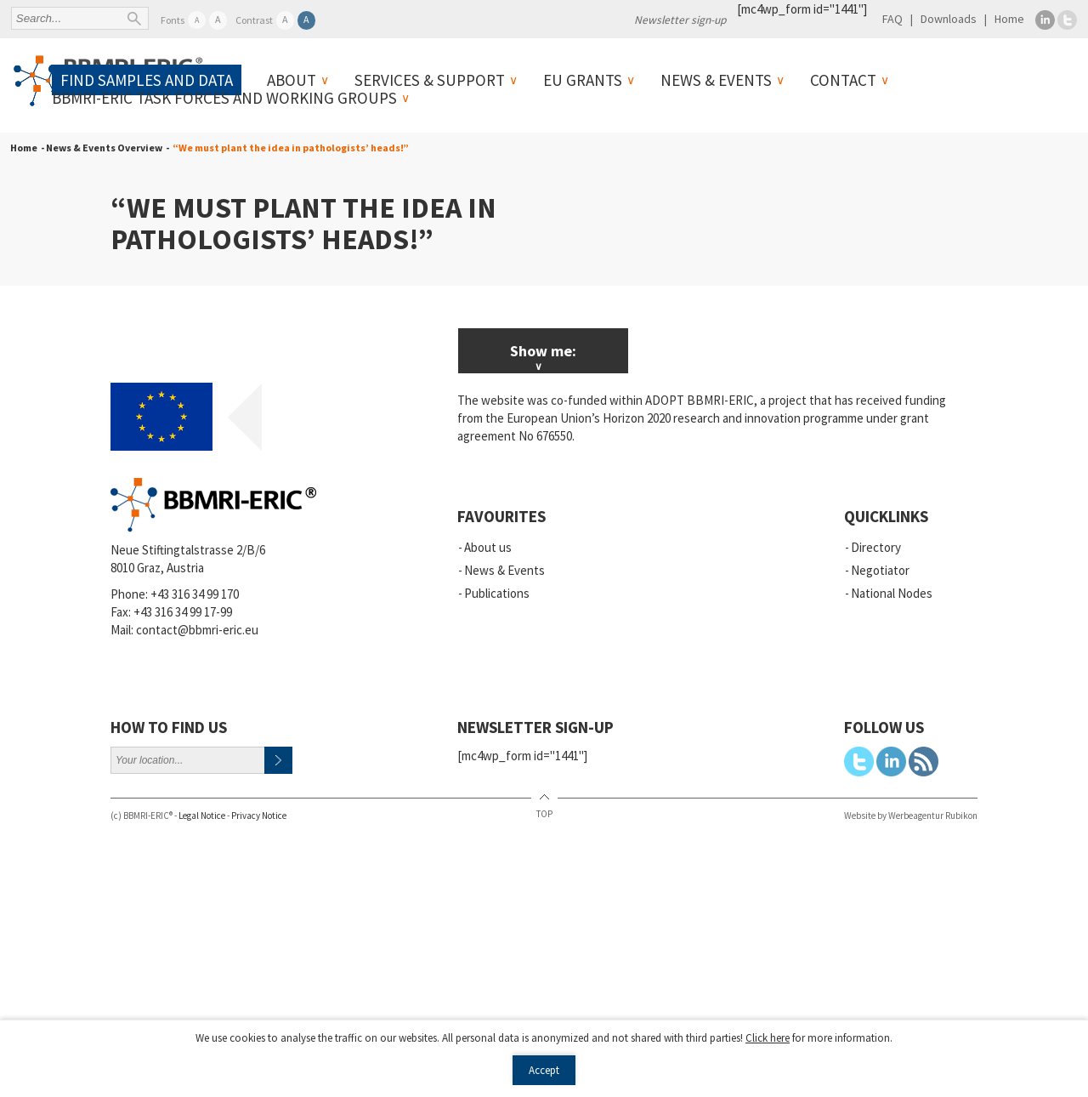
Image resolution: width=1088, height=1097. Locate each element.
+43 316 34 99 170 (194, 594)
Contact (843, 80)
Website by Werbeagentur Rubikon (911, 815)
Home (1009, 18)
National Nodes (891, 593)
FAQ (892, 18)
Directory (876, 547)
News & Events (716, 80)
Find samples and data (146, 80)
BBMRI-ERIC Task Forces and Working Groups (224, 98)
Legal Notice (201, 815)
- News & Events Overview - (103, 147)
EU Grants (582, 80)
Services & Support (429, 80)
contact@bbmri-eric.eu (197, 630)
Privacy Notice (258, 815)
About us (488, 547)
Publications (497, 593)
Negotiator (880, 570)
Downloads (949, 18)
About (291, 80)
